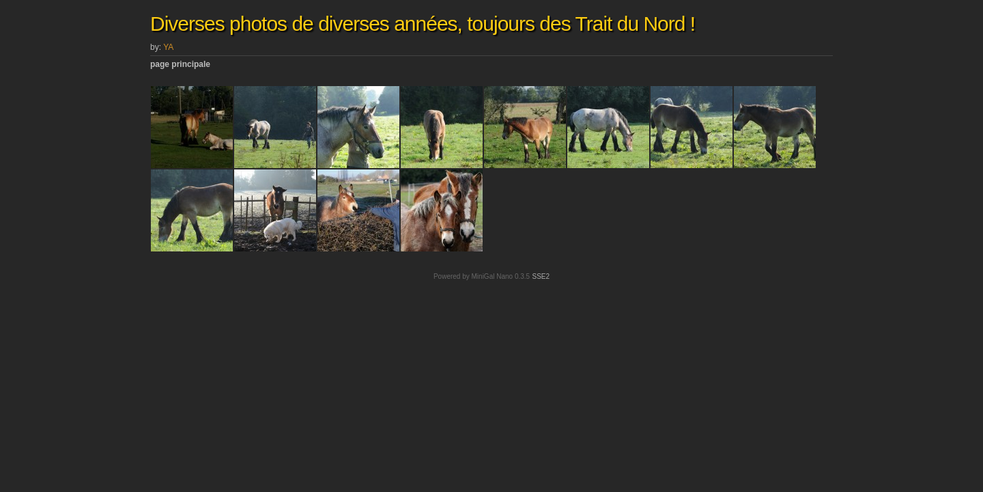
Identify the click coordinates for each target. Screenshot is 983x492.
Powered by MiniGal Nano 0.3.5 (481, 276)
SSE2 (541, 276)
